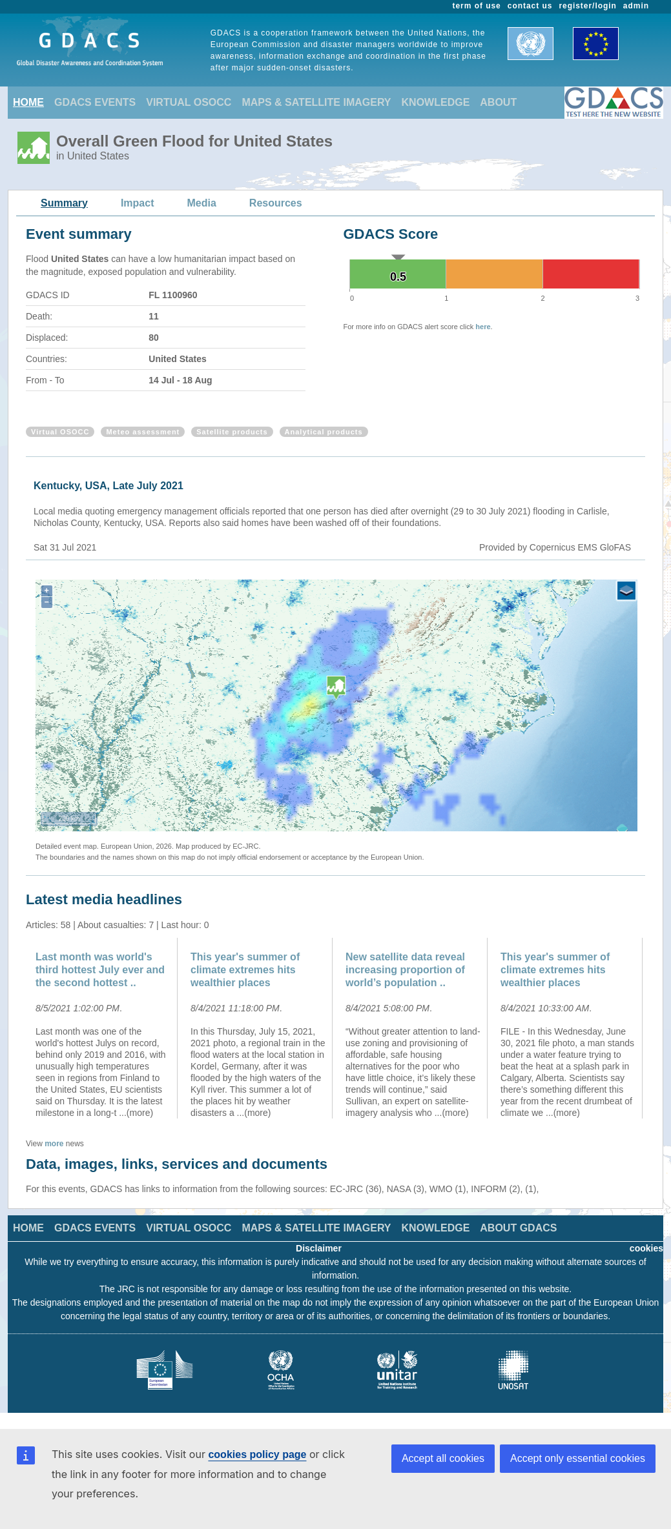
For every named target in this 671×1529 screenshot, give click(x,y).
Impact (137, 202)
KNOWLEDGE (436, 102)
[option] (103, 1028)
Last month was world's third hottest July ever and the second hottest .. (100, 969)
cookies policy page (257, 1454)
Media (201, 202)
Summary (64, 202)
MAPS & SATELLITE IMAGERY (316, 102)
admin (636, 5)
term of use (477, 5)
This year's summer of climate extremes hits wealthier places (245, 969)
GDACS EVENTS (95, 102)
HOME (28, 102)
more (54, 1143)
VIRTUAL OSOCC (188, 102)
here (482, 326)
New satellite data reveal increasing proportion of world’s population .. (405, 969)
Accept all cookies (443, 1458)
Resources (275, 202)
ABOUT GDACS (518, 1227)
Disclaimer (319, 1248)
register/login (587, 5)
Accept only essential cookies (577, 1458)
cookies (646, 1248)
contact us (530, 5)
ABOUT (498, 102)
